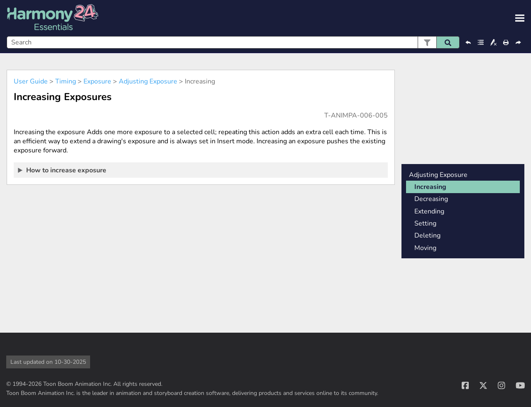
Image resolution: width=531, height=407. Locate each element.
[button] (427, 42)
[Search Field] (233, 42)
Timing (65, 81)
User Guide (31, 81)
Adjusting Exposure (148, 81)
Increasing (430, 186)
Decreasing (431, 199)
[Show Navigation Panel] (520, 18)
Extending (429, 211)
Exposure (97, 81)
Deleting (427, 235)
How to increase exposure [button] (62, 170)
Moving (425, 248)
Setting (425, 223)
